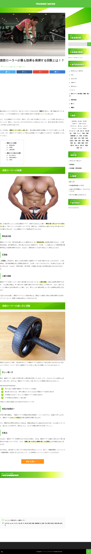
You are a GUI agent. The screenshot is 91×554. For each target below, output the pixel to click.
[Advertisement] (32, 92)
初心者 (26, 523)
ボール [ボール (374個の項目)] (80, 126)
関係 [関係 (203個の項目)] (86, 145)
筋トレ (14, 10)
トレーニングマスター (48, 551)
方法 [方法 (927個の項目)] (79, 138)
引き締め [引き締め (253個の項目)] (85, 135)
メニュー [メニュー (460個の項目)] (85, 126)
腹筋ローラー (18, 10)
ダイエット (74, 86)
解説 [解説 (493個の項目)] (83, 143)
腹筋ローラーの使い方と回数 (13, 153)
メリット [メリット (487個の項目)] (74, 128)
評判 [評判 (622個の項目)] (86, 143)
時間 (48, 523)
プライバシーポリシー (75, 160)
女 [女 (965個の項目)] (77, 135)
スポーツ (73, 82)
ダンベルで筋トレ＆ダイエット (77, 194)
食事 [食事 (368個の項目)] (78, 148)
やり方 (15, 523)
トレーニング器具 (8, 10)
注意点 (9, 159)
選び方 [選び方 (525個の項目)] (72, 145)
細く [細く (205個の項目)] (75, 143)
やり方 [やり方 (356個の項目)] (85, 121)
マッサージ (72, 90)
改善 (43, 523)
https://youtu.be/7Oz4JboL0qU (7, 385)
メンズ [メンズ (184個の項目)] (80, 128)
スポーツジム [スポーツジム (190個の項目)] (82, 123)
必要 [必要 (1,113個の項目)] (71, 138)
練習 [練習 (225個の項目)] (79, 143)
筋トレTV (72, 181)
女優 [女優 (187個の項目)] (80, 135)
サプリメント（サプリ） (77, 71)
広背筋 (9, 147)
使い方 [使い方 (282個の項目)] (82, 131)
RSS (2, 552)
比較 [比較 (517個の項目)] (86, 138)
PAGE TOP (88, 551)
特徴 (55, 523)
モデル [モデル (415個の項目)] (85, 128)
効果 (30, 523)
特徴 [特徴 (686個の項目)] (76, 140)
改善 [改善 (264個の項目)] (75, 138)
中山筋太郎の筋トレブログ (76, 185)
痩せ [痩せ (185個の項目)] (83, 140)
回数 (33, 523)
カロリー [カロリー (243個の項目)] (74, 123)
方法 (46, 523)
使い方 (22, 523)
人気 (19, 523)
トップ (1, 10)
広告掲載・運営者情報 (75, 168)
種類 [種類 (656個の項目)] (87, 140)
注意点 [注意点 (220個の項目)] (71, 140)
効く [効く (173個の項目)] (71, 133)
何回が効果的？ (11, 157)
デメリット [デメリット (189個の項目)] (73, 126)
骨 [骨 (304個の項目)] (81, 148)
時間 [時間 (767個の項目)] (83, 138)
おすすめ (7, 523)
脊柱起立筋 (10, 145)
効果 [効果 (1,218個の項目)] (74, 133)
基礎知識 (37, 523)
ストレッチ (74, 78)
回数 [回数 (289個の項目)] (87, 133)
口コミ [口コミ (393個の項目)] (79, 133)
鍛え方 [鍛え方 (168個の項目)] (82, 145)
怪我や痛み (74, 99)
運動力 (72, 107)
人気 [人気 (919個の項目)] (78, 131)
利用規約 (71, 164)
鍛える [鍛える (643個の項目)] (77, 145)
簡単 (58, 523)
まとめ (11, 523)
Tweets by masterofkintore (73, 207)
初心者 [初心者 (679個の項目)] (87, 131)
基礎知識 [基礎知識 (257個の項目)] (72, 135)
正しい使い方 (11, 155)
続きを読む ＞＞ (32, 461)
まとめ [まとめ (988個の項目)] (80, 121)
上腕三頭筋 (10, 149)
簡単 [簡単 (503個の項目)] (71, 143)
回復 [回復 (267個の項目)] (83, 133)
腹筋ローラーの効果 (10, 143)
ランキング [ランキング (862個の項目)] (72, 131)
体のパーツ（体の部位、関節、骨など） (79, 95)
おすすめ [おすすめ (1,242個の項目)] (74, 121)
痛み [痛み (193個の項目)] (79, 140)
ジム (72, 74)
